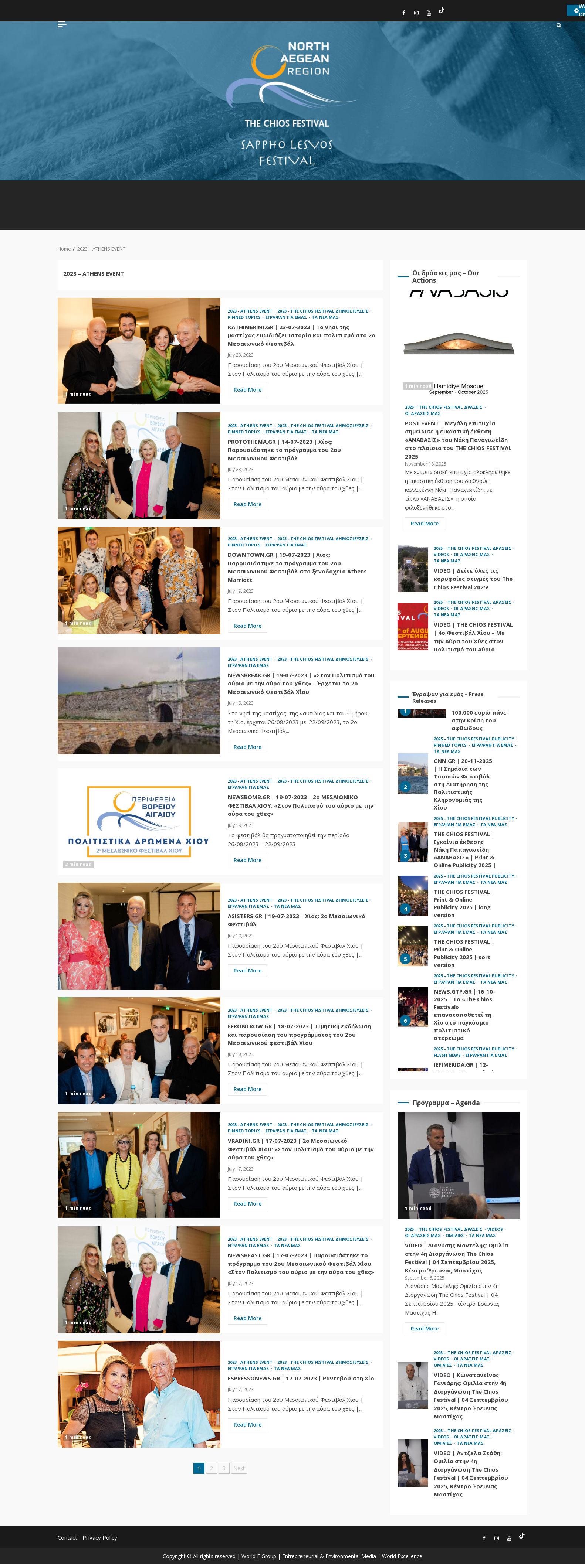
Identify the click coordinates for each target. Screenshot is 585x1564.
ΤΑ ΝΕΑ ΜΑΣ (325, 317)
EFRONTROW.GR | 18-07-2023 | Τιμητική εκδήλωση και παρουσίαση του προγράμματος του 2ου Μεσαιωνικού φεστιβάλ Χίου (139, 1050)
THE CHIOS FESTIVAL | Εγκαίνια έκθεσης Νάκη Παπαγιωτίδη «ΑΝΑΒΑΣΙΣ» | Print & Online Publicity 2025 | (413, 842)
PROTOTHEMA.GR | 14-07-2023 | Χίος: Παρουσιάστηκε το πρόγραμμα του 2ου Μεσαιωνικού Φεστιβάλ (139, 465)
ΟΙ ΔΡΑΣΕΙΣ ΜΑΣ (423, 413)
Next (239, 1468)
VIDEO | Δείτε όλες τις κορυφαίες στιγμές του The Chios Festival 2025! (413, 568)
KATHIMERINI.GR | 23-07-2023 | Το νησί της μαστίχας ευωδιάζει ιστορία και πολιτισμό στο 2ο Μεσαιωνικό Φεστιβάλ (139, 351)
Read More (247, 389)
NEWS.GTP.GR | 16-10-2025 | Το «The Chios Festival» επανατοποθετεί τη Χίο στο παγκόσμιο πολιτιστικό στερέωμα (413, 1007)
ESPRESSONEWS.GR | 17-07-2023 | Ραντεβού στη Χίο (139, 1394)
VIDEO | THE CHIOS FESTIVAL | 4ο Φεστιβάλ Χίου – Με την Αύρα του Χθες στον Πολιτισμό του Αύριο (413, 626)
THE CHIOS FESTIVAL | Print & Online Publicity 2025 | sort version (413, 946)
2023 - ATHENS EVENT (251, 311)
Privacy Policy (99, 1537)
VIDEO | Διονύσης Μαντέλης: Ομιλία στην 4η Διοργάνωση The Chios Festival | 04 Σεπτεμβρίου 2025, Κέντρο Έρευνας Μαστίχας (459, 1165)
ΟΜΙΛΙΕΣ (455, 1235)
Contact (67, 1537)
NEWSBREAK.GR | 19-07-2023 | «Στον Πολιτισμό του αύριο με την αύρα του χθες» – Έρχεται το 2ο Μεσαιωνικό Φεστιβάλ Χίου (139, 700)
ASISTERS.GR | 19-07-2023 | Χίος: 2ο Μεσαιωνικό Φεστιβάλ (139, 936)
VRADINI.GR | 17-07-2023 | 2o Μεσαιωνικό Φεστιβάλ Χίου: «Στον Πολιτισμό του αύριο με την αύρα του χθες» (139, 1165)
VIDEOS (442, 554)
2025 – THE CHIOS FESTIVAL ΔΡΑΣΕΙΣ (444, 407)
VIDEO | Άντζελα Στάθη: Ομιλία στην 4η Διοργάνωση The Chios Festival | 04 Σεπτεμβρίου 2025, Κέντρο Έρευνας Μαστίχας (413, 1463)
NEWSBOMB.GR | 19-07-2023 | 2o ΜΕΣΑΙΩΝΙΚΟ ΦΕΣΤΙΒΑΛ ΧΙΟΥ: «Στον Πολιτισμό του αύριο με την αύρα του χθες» (139, 821)
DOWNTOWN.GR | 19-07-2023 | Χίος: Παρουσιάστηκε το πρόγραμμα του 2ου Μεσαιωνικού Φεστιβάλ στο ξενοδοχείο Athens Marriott (139, 580)
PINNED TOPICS (245, 317)
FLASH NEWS (448, 1055)
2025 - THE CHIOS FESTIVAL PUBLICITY (474, 739)
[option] (459, 775)
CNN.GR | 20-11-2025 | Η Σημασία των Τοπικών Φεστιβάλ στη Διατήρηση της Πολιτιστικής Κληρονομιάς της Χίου (413, 773)
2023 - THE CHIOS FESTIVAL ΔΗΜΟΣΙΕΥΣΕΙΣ (323, 311)
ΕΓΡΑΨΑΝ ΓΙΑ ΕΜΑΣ (287, 317)
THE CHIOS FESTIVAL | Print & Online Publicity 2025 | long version (413, 896)
